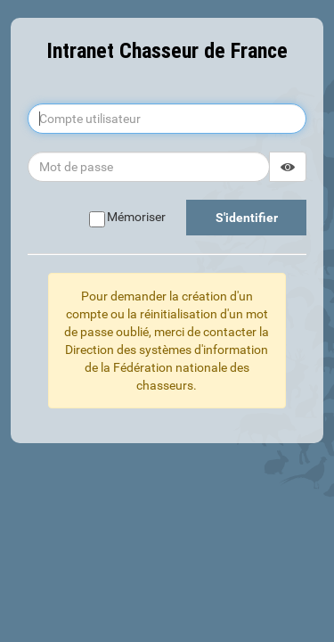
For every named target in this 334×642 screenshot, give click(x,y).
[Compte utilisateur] (167, 118)
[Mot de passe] (149, 167)
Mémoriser (127, 218)
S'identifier (247, 217)
